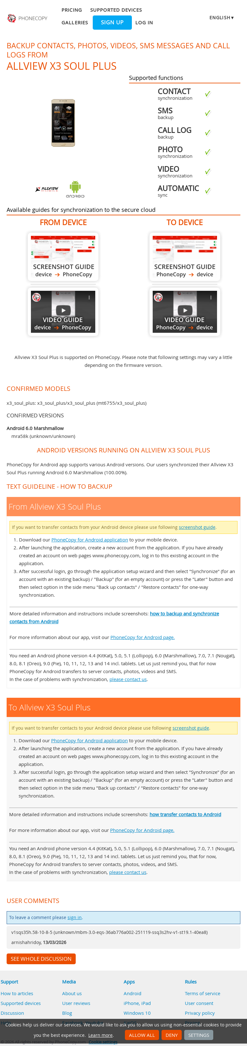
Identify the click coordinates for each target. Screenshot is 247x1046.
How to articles (17, 993)
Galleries (75, 22)
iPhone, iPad (137, 1003)
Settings (198, 1035)
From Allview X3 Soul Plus (63, 257)
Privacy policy (200, 1013)
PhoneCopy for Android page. (142, 637)
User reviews (76, 1003)
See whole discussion (41, 958)
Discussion (12, 1013)
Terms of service (202, 993)
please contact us (128, 679)
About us (72, 993)
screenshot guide (197, 527)
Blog (67, 1013)
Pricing (72, 10)
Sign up (112, 22)
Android (132, 993)
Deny (172, 1035)
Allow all (142, 1035)
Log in (144, 22)
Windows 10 (137, 1013)
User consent (199, 1003)
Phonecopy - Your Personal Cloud (27, 18)
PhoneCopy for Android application (89, 539)
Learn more (100, 1035)
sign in (75, 917)
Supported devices (116, 10)
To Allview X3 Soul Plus (185, 257)
